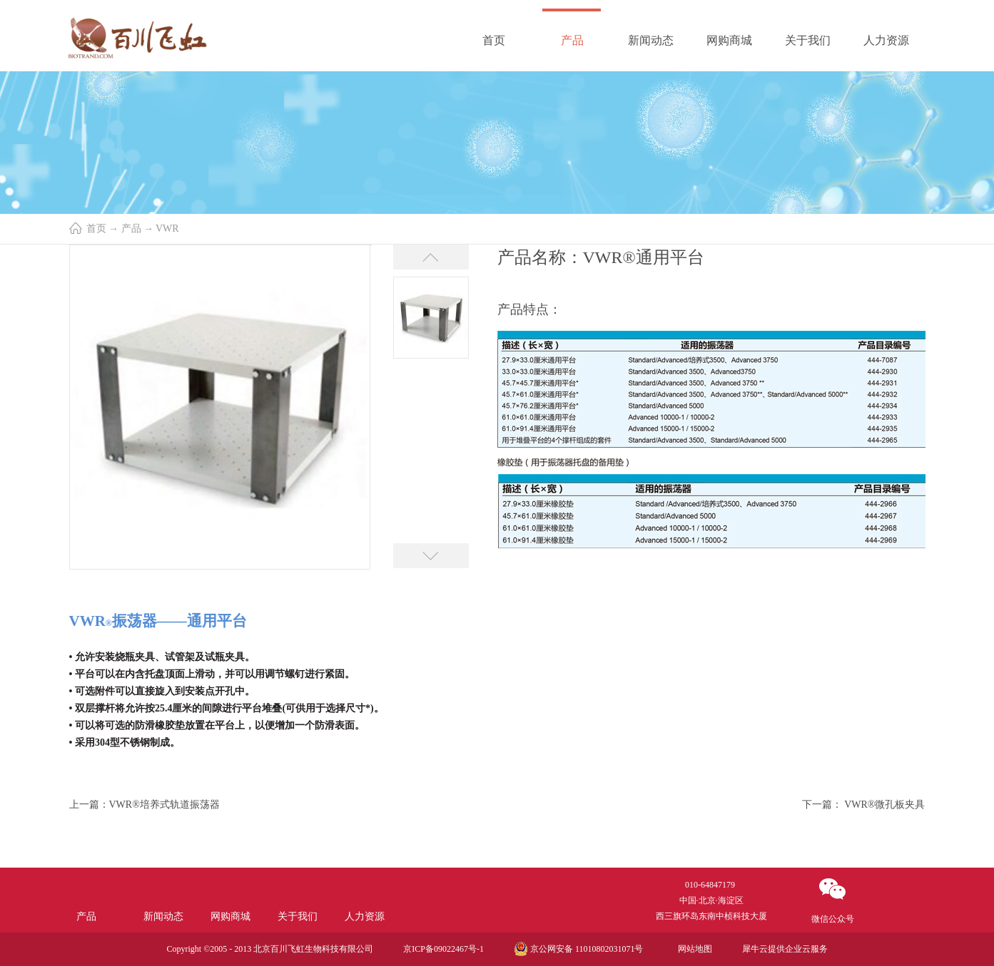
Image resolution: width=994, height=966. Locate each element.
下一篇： (863, 804)
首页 (493, 40)
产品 (131, 228)
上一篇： (144, 804)
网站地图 (693, 949)
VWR (167, 228)
